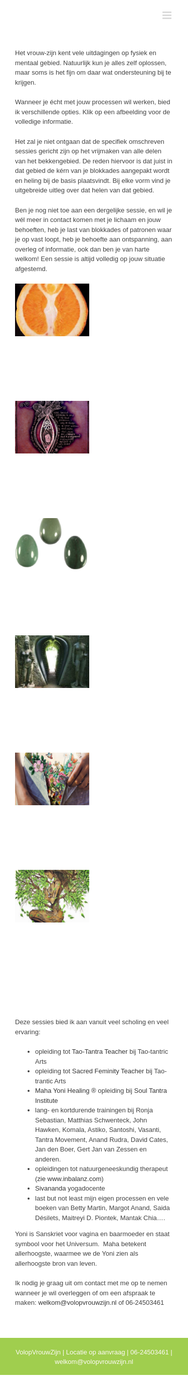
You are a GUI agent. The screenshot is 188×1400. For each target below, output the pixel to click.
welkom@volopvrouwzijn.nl (77, 1302)
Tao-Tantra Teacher (100, 1051)
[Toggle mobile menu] (167, 15)
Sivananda (50, 1188)
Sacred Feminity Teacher (109, 1071)
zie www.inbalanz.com (69, 1179)
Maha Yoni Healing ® (65, 1090)
